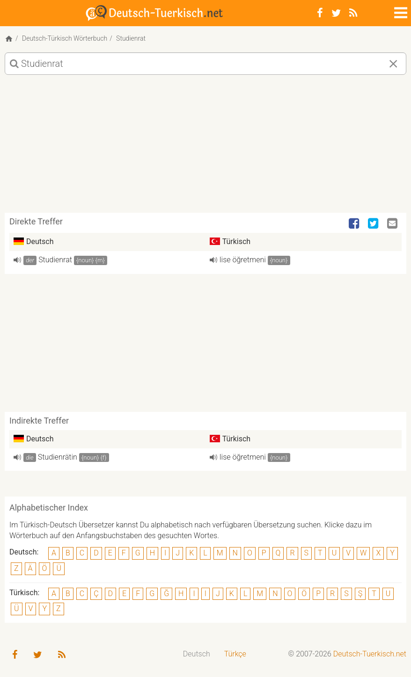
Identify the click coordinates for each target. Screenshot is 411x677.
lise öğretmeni (243, 259)
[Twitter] (336, 13)
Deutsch (196, 653)
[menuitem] (196, 654)
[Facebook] (320, 13)
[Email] (393, 223)
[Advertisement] (205, 147)
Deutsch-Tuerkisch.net (369, 653)
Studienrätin (57, 457)
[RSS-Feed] (353, 13)
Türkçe (235, 653)
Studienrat (55, 259)
